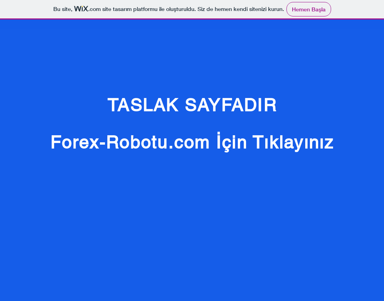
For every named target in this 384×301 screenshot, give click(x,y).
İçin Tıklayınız (275, 142)
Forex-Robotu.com (130, 142)
